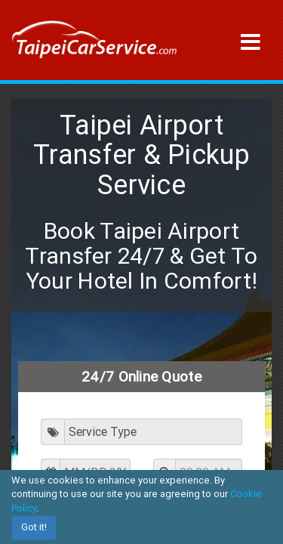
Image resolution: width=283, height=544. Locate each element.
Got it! (34, 527)
